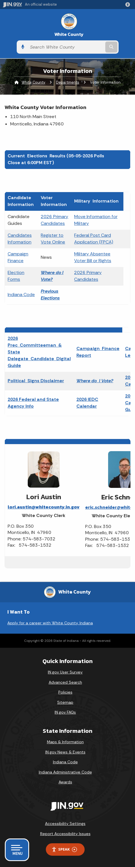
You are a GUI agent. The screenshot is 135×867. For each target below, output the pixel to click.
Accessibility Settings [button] (65, 823)
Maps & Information (65, 741)
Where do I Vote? (94, 381)
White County (68, 34)
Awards (65, 782)
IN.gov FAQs (65, 712)
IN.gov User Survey (65, 672)
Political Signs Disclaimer (36, 381)
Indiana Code (21, 294)
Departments (67, 82)
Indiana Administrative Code (65, 772)
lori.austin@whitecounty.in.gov (44, 506)
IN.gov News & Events (65, 752)
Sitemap (65, 702)
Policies (65, 692)
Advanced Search (65, 682)
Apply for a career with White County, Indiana (50, 622)
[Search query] (66, 47)
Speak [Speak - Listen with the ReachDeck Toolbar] (64, 849)
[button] (128, 4)
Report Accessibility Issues (65, 833)
